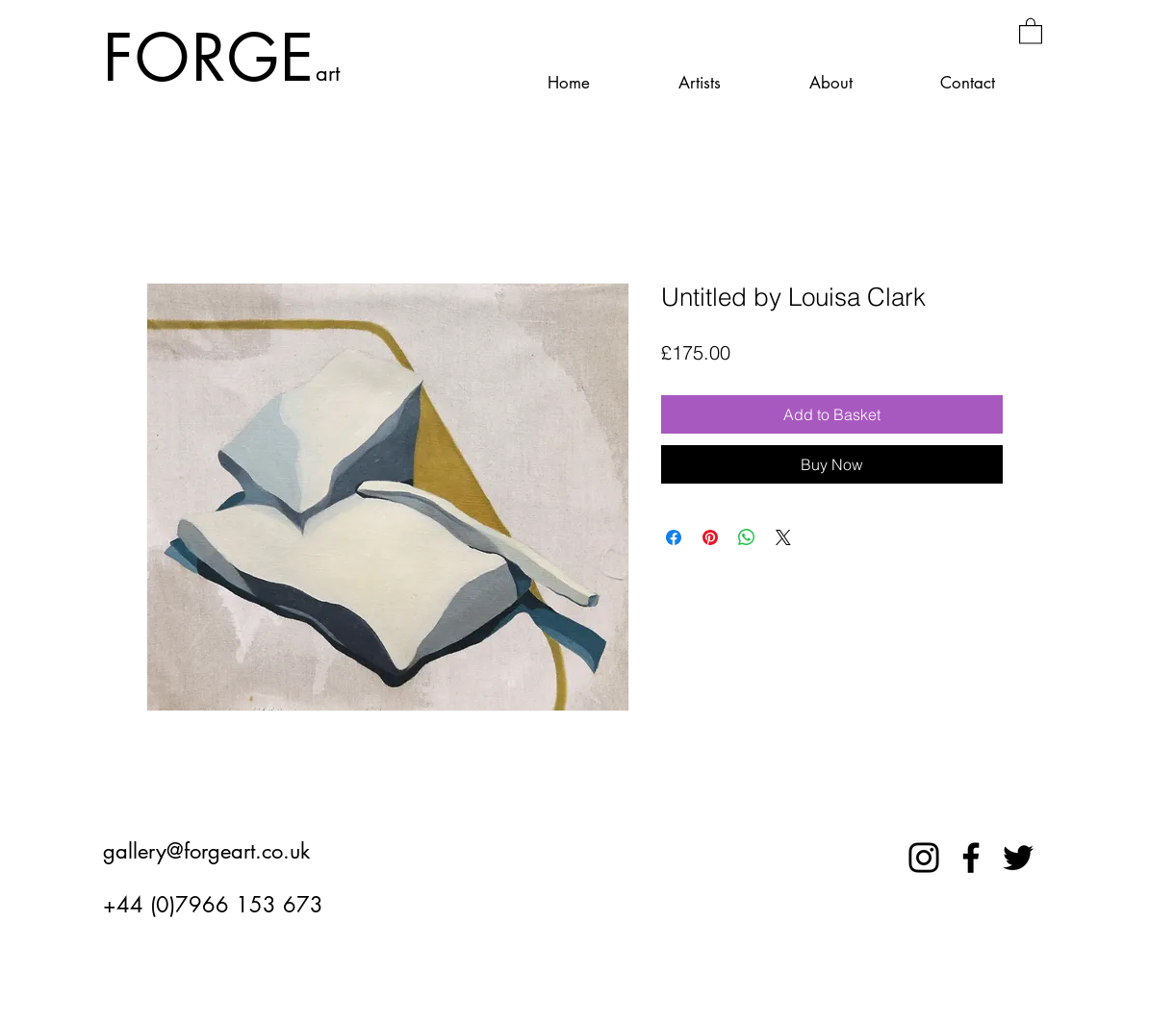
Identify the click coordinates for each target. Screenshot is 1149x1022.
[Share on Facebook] (673, 537)
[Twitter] (1018, 857)
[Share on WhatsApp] (746, 537)
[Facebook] (971, 857)
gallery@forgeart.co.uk (206, 850)
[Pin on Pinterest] (710, 537)
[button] (1030, 30)
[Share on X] (783, 537)
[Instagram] (924, 857)
